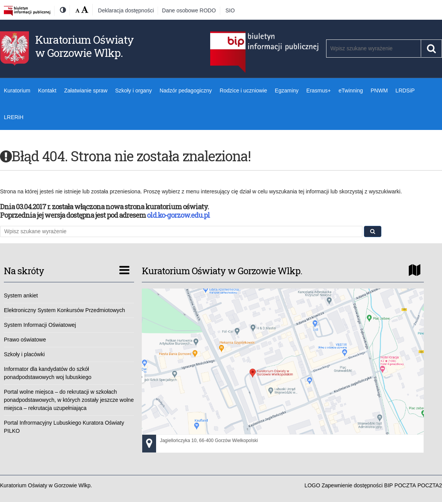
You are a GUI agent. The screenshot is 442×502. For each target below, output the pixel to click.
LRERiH (14, 117)
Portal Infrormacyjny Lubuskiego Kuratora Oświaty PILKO (64, 427)
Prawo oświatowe (25, 339)
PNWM (379, 90)
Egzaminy (286, 90)
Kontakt (47, 90)
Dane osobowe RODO (189, 10)
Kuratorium (17, 90)
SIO (230, 10)
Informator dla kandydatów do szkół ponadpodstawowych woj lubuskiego (47, 373)
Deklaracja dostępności (126, 10)
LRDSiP (405, 90)
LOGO (312, 485)
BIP (388, 485)
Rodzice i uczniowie (243, 90)
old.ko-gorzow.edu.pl (178, 215)
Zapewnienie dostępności (351, 485)
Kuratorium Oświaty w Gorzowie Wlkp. (84, 46)
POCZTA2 (429, 485)
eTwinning (350, 90)
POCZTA (405, 485)
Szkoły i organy (133, 90)
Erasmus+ (318, 90)
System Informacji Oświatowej (40, 325)
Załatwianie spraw (85, 90)
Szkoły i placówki (24, 354)
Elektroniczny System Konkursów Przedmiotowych (64, 310)
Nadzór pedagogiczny (186, 90)
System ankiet (21, 295)
